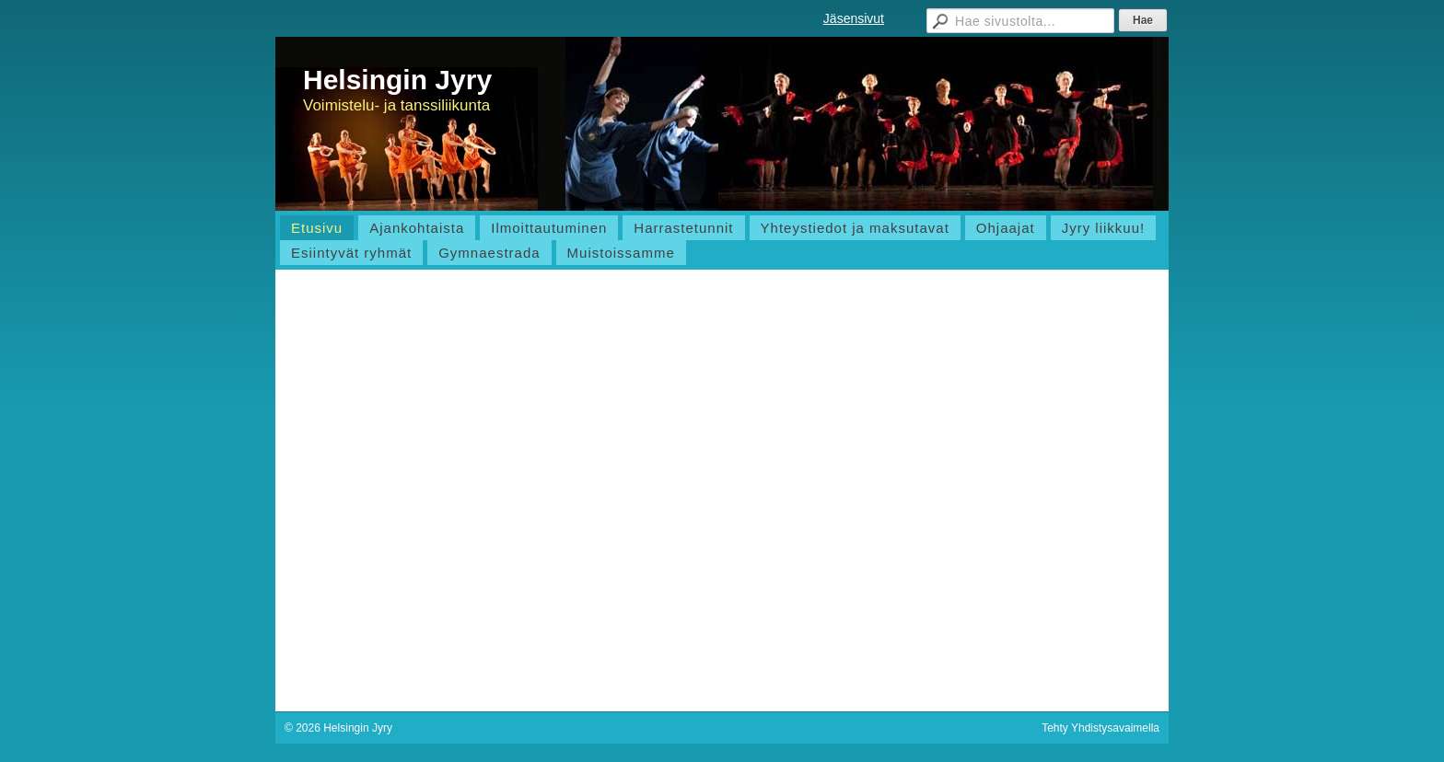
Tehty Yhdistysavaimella (1100, 728)
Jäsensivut (853, 18)
